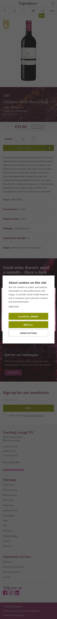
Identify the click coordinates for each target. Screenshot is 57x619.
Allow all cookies (28, 316)
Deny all (28, 324)
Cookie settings (28, 333)
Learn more (14, 306)
